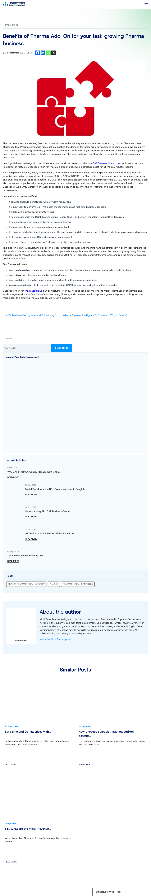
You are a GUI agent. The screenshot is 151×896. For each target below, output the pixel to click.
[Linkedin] (43, 53)
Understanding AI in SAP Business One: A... (48, 511)
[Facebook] (37, 53)
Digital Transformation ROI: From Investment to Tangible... (56, 489)
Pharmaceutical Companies (78, 584)
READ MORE (13, 477)
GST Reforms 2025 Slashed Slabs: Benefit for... (50, 533)
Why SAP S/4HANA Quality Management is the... (34, 471)
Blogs (15, 24)
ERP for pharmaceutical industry (26, 584)
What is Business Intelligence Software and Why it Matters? (95, 315)
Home (6, 24)
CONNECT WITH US (108, 892)
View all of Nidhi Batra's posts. (56, 639)
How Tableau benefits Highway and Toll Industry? (29, 315)
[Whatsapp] (48, 53)
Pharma (54, 584)
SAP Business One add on (107, 163)
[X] (53, 53)
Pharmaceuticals (33, 290)
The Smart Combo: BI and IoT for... (26, 555)
